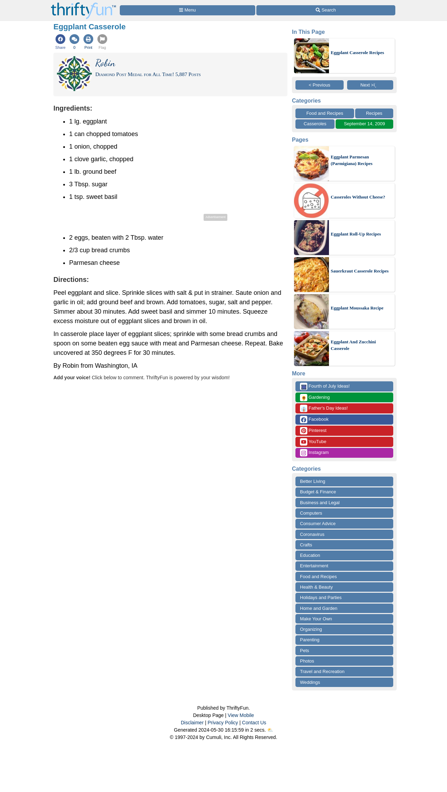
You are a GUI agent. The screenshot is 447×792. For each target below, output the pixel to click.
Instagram (314, 452)
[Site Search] (325, 10)
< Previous (319, 85)
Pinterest (313, 430)
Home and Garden (318, 608)
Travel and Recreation (322, 671)
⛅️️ (270, 730)
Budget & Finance (318, 491)
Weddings (310, 682)
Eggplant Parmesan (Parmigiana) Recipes (352, 160)
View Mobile (241, 715)
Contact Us (254, 722)
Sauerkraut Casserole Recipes (360, 271)
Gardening (315, 397)
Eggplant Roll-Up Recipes (356, 234)
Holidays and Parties (321, 597)
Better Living (312, 481)
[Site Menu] (187, 10)
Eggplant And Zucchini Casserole (353, 345)
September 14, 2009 (364, 123)
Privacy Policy (222, 722)
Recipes (374, 113)
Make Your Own (316, 618)
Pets (304, 650)
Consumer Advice (318, 523)
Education (310, 555)
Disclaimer (192, 722)
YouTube (313, 442)
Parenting (310, 639)
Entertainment (314, 565)
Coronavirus (312, 534)
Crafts (306, 544)
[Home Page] (83, 4)
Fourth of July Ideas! (325, 386)
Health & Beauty (316, 587)
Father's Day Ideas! (324, 408)
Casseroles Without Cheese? (358, 197)
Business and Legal (319, 502)
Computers (311, 513)
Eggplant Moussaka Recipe (357, 308)
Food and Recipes (324, 113)
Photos (307, 661)
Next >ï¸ (370, 85)
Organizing (311, 629)
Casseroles (315, 123)
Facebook (314, 419)
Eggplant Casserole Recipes (357, 52)
